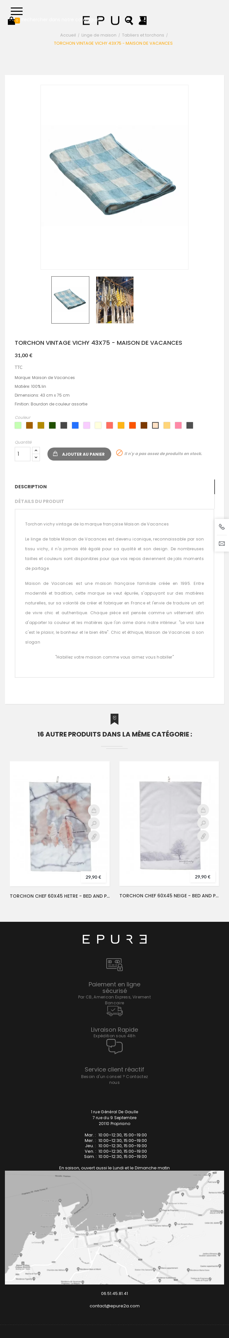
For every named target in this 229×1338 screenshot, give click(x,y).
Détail (94, 836)
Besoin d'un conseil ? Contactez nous (114, 1079)
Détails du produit (39, 501)
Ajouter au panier (83, 454)
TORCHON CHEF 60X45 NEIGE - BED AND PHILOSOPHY (169, 895)
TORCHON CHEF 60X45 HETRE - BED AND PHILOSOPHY (60, 896)
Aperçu (94, 823)
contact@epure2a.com (115, 1306)
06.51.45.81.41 (114, 1293)
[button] (11, 20)
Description (31, 486)
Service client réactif (114, 1069)
